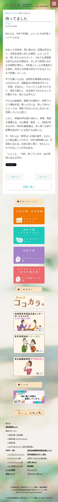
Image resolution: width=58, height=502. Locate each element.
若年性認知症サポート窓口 (36, 454)
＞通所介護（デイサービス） (17, 439)
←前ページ (14, 177)
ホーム (8, 423)
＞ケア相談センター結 (15, 466)
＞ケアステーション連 (15, 462)
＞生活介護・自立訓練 (15, 435)
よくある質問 (10, 470)
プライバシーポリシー (35, 474)
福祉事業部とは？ (12, 427)
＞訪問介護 (11, 442)
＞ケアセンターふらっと (15, 454)
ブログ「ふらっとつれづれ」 (37, 458)
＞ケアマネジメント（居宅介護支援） (20, 446)
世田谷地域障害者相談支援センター (39, 450)
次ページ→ (43, 177)
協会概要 (30, 466)
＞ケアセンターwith (14, 458)
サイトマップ (32, 470)
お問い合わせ (32, 462)
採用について (10, 474)
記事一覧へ (29, 187)
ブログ (9, 24)
